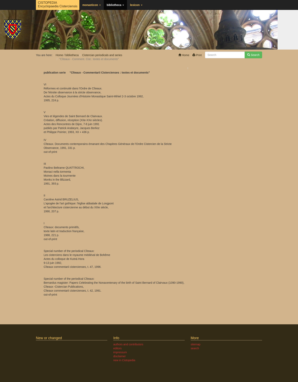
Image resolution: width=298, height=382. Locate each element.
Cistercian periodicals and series (102, 55)
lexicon (136, 5)
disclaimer (119, 356)
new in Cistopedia (124, 360)
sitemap (195, 344)
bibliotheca (115, 5)
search (195, 348)
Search (253, 54)
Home (183, 55)
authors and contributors (128, 344)
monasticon (91, 5)
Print (197, 55)
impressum (120, 352)
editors (117, 348)
